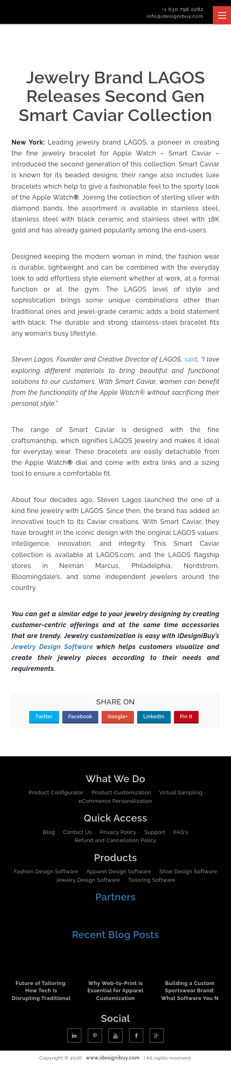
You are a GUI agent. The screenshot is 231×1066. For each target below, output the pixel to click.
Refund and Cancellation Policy (115, 840)
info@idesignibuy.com (175, 16)
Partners (115, 897)
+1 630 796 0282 (182, 9)
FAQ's (181, 832)
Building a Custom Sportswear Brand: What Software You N (189, 990)
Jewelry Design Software (87, 880)
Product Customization (121, 792)
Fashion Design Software (46, 871)
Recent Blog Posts (115, 934)
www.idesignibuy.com (113, 1058)
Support (154, 832)
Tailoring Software (152, 880)
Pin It (186, 716)
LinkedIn (154, 716)
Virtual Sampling (181, 792)
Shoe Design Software (188, 871)
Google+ (118, 716)
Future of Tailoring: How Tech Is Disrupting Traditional (41, 990)
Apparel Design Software (119, 871)
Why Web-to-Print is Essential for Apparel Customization (115, 990)
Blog (49, 832)
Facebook (80, 716)
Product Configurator (56, 792)
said (190, 359)
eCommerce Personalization (116, 801)
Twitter (44, 716)
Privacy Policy (118, 832)
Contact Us (77, 832)
